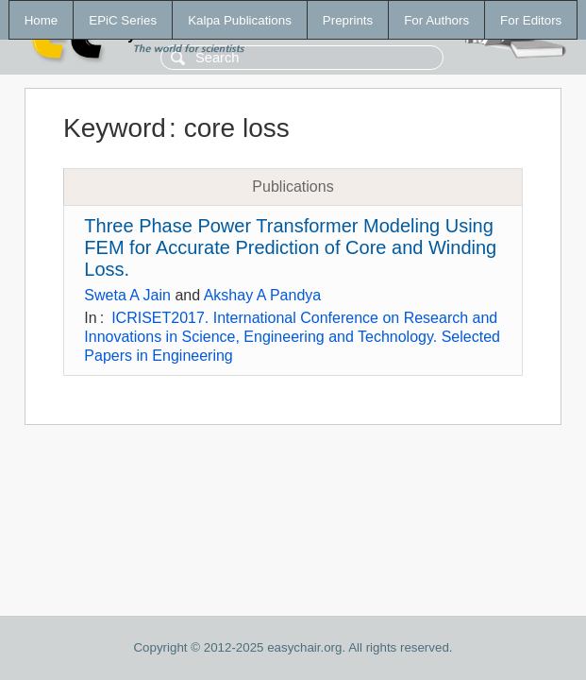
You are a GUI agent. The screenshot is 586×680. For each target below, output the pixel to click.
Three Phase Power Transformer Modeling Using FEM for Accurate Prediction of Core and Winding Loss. (290, 247)
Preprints (348, 20)
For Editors (530, 20)
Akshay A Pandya (263, 295)
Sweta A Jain (127, 295)
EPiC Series (123, 20)
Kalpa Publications (240, 20)
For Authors (436, 20)
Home (42, 20)
